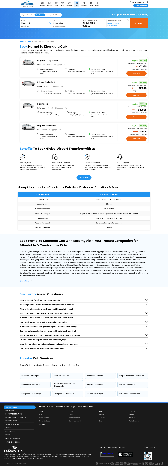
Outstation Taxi (58, 365)
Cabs (29, 42)
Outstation (40, 15)
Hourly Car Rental (41, 365)
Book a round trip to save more (113, 24)
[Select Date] (93, 23)
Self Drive (56, 15)
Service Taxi (73, 365)
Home (22, 42)
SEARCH (139, 23)
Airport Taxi (25, 365)
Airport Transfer (27, 15)
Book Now (136, 73)
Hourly (48, 15)
